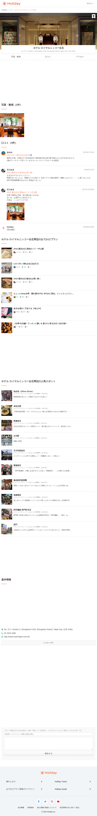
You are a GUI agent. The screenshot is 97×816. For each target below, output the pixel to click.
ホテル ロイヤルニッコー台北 (48, 48)
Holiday (11, 3)
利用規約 (30, 807)
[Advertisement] (48, 82)
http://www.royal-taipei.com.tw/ (17, 637)
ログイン (90, 3)
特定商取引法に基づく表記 (69, 807)
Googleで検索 (49, 643)
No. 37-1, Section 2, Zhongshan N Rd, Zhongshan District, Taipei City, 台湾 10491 (38, 629)
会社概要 (21, 807)
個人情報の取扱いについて (47, 807)
